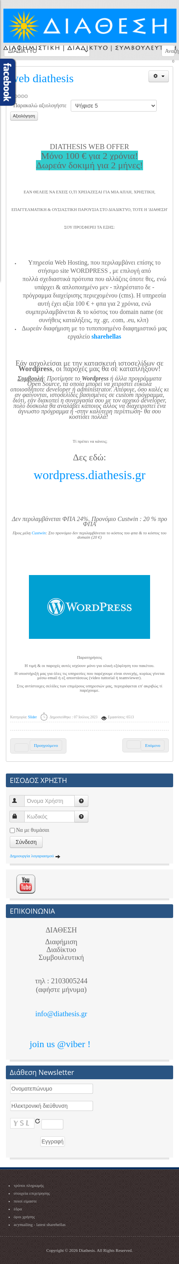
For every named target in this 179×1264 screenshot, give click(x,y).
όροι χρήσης (24, 1216)
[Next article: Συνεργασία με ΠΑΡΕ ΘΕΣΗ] (145, 745)
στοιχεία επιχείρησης (32, 1193)
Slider (32, 717)
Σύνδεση (26, 842)
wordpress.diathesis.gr (89, 475)
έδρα (18, 1208)
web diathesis (41, 78)
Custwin (39, 532)
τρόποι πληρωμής (29, 1185)
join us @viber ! (61, 1044)
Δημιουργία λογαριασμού (35, 855)
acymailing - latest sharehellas (40, 1224)
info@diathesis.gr (61, 1014)
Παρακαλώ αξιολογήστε (39, 105)
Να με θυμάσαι (32, 830)
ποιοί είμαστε (25, 1201)
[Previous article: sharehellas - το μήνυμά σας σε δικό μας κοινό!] (38, 746)
